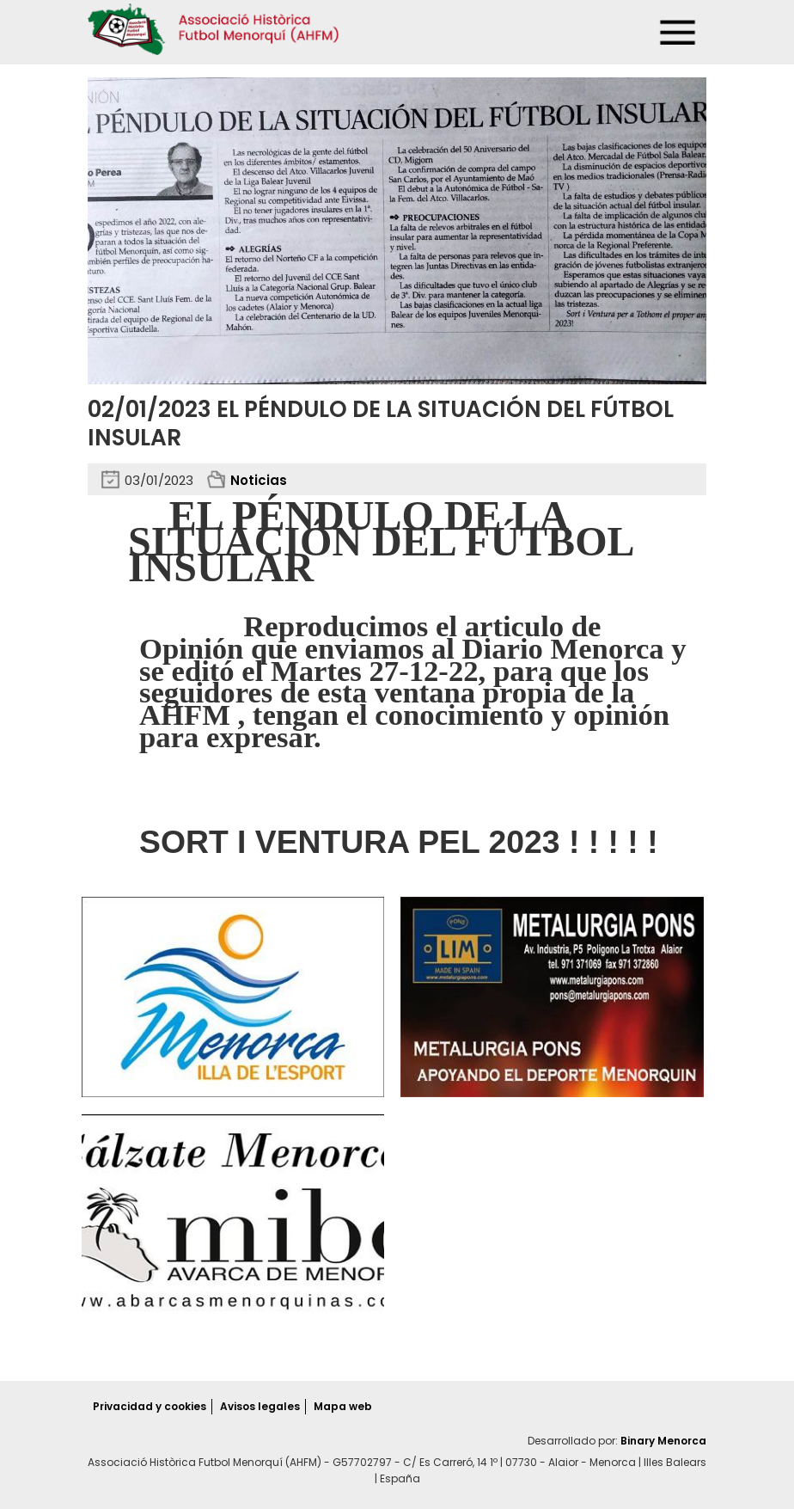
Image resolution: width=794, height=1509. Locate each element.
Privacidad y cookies (149, 1406)
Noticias (258, 480)
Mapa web (343, 1406)
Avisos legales (260, 1406)
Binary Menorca (663, 1440)
